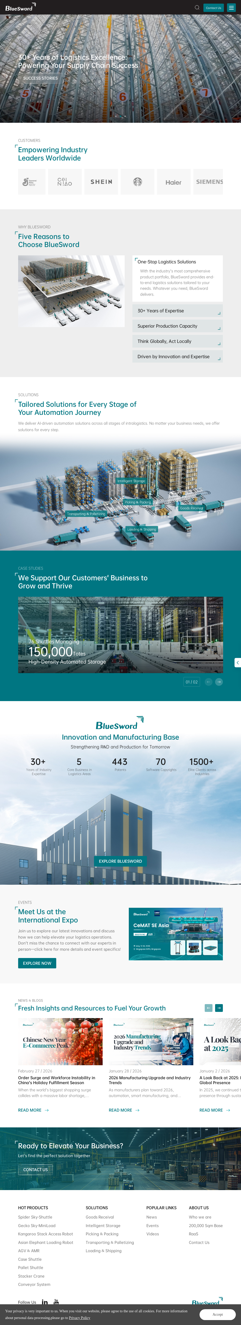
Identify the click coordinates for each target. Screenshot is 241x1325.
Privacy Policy (183, 1316)
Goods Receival (100, 1216)
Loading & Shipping (104, 1250)
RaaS (193, 1233)
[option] (120, 69)
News (151, 1216)
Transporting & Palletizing (110, 1242)
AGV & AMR (28, 1250)
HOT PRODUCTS (33, 1207)
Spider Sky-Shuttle (35, 1216)
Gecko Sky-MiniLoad (36, 1225)
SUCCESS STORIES (40, 80)
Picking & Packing (102, 1233)
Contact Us (213, 8)
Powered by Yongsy (101, 1316)
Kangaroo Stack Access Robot (45, 1233)
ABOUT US (199, 1207)
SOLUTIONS (97, 1207)
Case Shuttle (30, 1259)
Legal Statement (210, 1316)
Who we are (200, 1216)
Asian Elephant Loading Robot (45, 1242)
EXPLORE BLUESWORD (120, 861)
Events (152, 1225)
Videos (152, 1233)
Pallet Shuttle (30, 1267)
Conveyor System (34, 1284)
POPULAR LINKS (161, 1207)
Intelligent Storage (103, 1225)
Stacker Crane (31, 1275)
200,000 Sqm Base (206, 1225)
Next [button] (238, 68)
